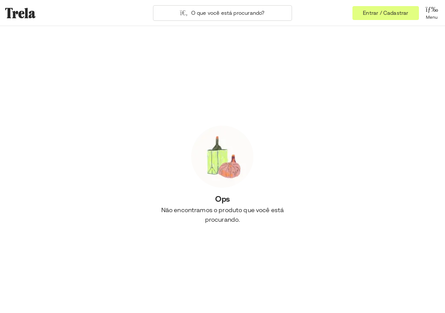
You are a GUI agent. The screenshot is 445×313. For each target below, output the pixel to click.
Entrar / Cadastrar (385, 13)
